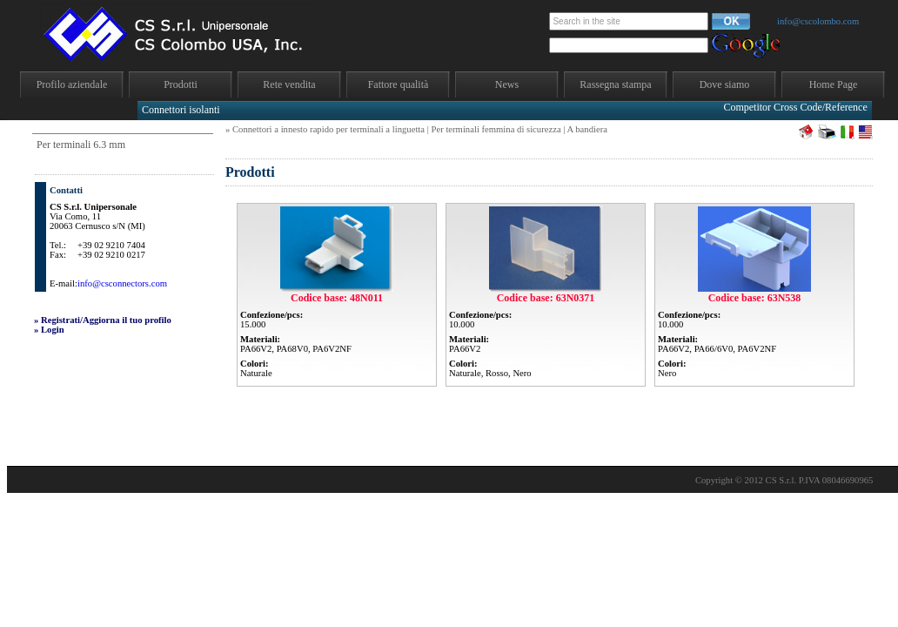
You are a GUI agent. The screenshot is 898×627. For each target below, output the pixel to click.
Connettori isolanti (181, 110)
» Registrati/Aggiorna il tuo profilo (102, 320)
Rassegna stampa (615, 84)
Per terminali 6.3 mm (81, 144)
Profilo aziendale (72, 84)
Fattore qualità (398, 84)
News (507, 84)
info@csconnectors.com (122, 283)
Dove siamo (725, 84)
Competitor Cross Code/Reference (795, 107)
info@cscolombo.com (818, 21)
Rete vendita (289, 84)
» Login (49, 329)
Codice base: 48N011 (337, 298)
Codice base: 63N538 (754, 298)
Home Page (833, 84)
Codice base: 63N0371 (546, 298)
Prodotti (181, 84)
